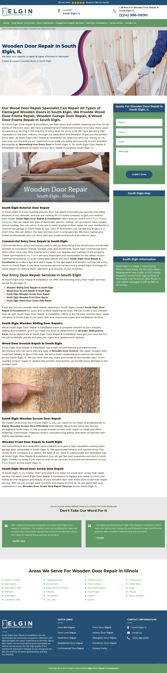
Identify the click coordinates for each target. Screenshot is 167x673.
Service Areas (116, 23)
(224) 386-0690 (133, 15)
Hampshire (52, 595)
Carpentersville (54, 580)
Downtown (52, 584)
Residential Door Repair (70, 643)
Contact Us (130, 23)
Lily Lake (51, 599)
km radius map (139, 224)
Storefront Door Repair (104, 643)
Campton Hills (12, 599)
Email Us (137, 633)
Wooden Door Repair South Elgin (42, 29)
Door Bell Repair (66, 627)
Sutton (91, 599)
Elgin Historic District (57, 588)
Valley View (135, 584)
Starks (91, 595)
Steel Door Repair (67, 638)
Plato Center (94, 584)
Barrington (10, 584)
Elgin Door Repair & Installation (103, 668)
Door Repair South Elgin (18, 29)
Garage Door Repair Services (69, 23)
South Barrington (97, 588)
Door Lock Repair (67, 632)
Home (6, 23)
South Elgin (94, 592)
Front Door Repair (101, 627)
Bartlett (9, 592)
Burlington (10, 595)
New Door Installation (96, 23)
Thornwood (135, 580)
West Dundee (136, 595)
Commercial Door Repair (71, 648)
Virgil (131, 588)
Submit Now (139, 174)
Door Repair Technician (23, 23)
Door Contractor (45, 23)
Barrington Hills (13, 588)
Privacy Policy (99, 648)
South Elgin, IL (71, 13)
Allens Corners (12, 580)
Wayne (132, 592)
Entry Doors (31, 255)
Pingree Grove (95, 580)
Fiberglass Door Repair (104, 638)
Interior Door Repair (102, 632)
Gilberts (50, 592)
